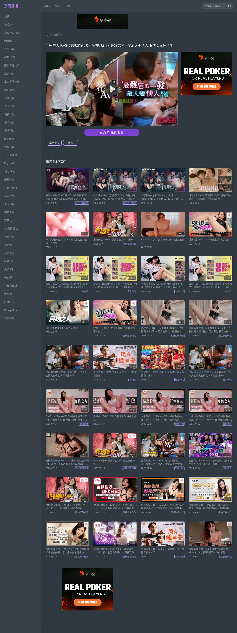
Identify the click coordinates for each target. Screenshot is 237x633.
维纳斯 (8, 293)
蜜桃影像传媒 (12, 65)
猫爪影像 (9, 212)
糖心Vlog (9, 171)
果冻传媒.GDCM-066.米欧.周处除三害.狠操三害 (115, 374)
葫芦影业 (9, 253)
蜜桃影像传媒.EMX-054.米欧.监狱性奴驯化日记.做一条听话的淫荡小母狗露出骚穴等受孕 (67, 462)
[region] (20, 322)
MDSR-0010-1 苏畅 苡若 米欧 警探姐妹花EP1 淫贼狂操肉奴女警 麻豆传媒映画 (114, 197)
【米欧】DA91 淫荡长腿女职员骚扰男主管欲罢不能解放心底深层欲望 (210, 197)
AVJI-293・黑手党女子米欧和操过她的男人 (162, 241)
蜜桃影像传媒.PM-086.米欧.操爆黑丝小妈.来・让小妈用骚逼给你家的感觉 (209, 551)
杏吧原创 (9, 130)
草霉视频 (9, 195)
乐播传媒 (9, 97)
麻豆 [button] (47, 6)
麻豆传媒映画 (12, 32)
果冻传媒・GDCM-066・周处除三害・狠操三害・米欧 (162, 551)
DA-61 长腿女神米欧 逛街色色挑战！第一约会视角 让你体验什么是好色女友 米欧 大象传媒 (67, 418)
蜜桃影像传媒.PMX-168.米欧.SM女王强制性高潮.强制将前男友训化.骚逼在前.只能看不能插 (210, 330)
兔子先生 (9, 122)
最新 (6, 16)
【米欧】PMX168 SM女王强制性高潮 (209, 239)
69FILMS (9, 57)
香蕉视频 (9, 236)
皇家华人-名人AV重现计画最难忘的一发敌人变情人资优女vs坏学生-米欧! (210, 374)
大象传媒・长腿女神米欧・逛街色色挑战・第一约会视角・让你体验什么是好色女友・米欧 (162, 418)
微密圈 (8, 244)
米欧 (70, 142)
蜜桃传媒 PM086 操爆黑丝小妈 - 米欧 (113, 239)
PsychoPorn (11, 163)
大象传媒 (9, 146)
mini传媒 (9, 138)
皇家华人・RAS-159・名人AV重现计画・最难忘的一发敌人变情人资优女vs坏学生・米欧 (162, 462)
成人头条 (9, 106)
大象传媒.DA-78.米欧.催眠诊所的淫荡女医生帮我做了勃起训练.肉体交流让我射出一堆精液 (67, 285)
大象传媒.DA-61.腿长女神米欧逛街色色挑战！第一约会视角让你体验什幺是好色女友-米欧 (210, 418)
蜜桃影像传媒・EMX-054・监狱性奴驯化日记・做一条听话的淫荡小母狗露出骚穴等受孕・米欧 (115, 506)
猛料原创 (9, 261)
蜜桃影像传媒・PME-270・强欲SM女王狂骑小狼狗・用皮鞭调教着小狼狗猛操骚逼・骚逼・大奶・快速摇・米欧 (210, 506)
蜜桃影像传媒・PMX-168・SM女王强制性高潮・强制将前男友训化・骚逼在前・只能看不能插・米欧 (162, 330)
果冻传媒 (9, 204)
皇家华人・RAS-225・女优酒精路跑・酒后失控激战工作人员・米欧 (210, 462)
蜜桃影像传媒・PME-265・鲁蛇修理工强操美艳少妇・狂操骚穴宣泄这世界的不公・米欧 (163, 506)
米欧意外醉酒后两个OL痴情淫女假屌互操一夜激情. (66, 241)
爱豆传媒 (9, 179)
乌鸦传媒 (9, 114)
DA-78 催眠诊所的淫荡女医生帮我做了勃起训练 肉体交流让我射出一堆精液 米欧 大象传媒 (115, 285)
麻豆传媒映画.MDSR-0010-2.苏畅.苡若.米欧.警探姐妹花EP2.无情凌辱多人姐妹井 (67, 197)
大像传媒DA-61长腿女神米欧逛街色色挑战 (114, 418)
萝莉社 (8, 220)
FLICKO (9, 302)
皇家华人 (9, 73)
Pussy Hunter (12, 310)
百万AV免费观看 (111, 132)
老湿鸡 (8, 24)
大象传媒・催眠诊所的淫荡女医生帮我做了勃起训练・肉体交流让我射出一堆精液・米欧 (210, 285)
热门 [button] (70, 6)
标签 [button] (59, 6)
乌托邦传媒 (10, 285)
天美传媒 (9, 48)
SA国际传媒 (11, 228)
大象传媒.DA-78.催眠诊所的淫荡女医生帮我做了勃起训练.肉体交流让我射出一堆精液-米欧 (162, 285)
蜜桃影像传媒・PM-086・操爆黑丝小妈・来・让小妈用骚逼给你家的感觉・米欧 (67, 506)
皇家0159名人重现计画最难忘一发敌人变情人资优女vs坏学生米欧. (66, 374)
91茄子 (8, 277)
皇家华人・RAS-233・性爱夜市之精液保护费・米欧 (162, 374)
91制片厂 (9, 40)
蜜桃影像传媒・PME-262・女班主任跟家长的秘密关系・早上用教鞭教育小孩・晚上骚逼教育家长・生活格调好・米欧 (67, 551)
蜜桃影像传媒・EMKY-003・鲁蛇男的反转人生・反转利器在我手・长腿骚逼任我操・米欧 (114, 551)
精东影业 (9, 89)
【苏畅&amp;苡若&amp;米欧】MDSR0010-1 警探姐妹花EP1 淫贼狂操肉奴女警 (162, 197)
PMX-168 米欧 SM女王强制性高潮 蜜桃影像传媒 (114, 330)
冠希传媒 (9, 318)
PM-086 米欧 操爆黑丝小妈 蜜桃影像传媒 (114, 462)
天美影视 (9, 269)
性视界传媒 (10, 187)
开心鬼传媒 (10, 155)
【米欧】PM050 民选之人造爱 (62, 328)
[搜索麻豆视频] (217, 6)
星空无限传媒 (12, 81)
